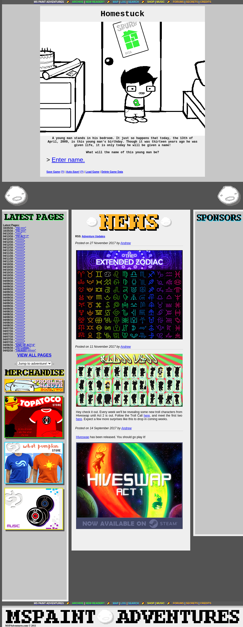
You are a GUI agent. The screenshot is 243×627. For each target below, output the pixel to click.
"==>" (18, 233)
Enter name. (68, 159)
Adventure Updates (93, 236)
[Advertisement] (34, 565)
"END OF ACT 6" (25, 345)
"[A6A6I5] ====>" (25, 350)
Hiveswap (82, 437)
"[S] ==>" (20, 228)
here (147, 415)
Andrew (125, 243)
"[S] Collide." (23, 347)
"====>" (20, 239)
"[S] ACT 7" (22, 236)
